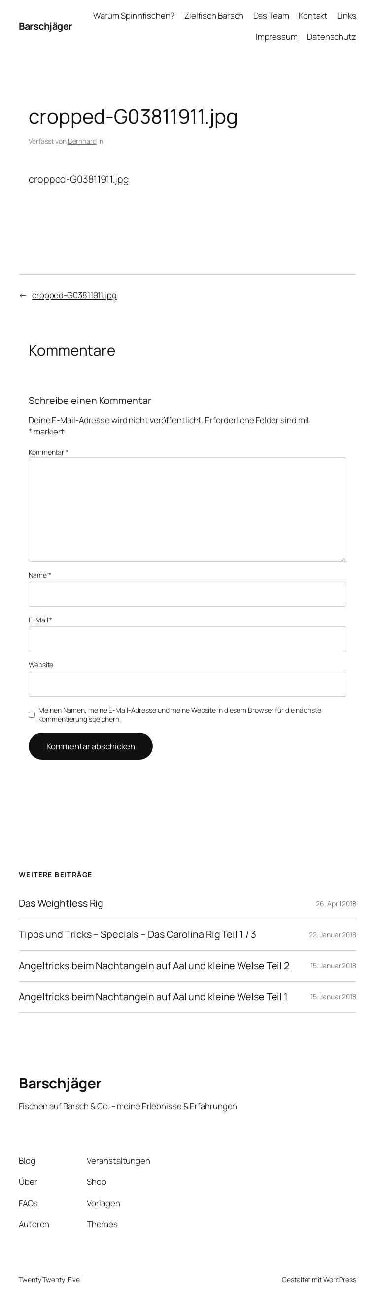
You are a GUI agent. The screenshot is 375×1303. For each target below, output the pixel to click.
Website (41, 664)
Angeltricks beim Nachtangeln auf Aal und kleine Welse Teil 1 (153, 997)
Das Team (271, 15)
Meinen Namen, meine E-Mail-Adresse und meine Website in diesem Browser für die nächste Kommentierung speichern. (179, 714)
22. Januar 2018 (332, 934)
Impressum (277, 36)
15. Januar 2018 (333, 965)
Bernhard (82, 141)
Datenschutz (331, 36)
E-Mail (40, 619)
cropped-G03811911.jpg (79, 179)
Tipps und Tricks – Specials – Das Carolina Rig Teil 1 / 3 (137, 934)
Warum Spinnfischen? (134, 15)
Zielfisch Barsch (213, 15)
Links (346, 15)
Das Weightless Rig (61, 903)
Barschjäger (45, 25)
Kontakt (313, 15)
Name (40, 575)
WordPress (339, 1279)
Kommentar (48, 452)
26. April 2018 (336, 903)
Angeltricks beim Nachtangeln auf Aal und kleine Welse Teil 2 (154, 966)
